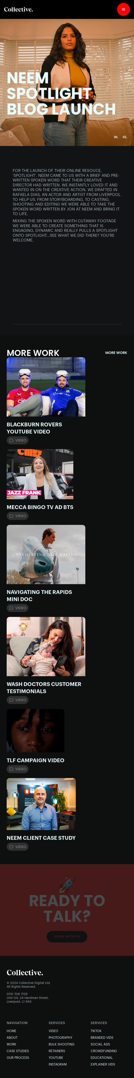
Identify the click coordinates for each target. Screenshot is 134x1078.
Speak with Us (67, 936)
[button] (123, 9)
